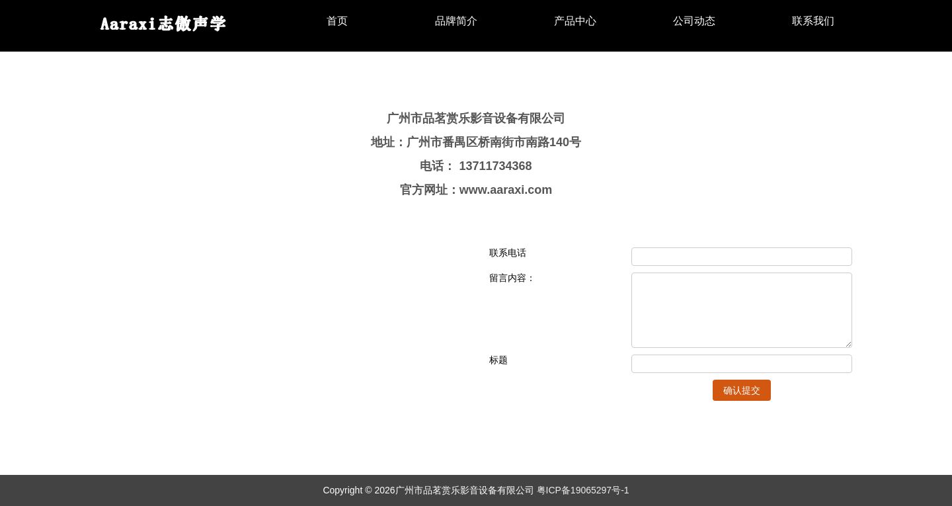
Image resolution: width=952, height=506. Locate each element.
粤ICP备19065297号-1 (583, 490)
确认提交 (741, 390)
